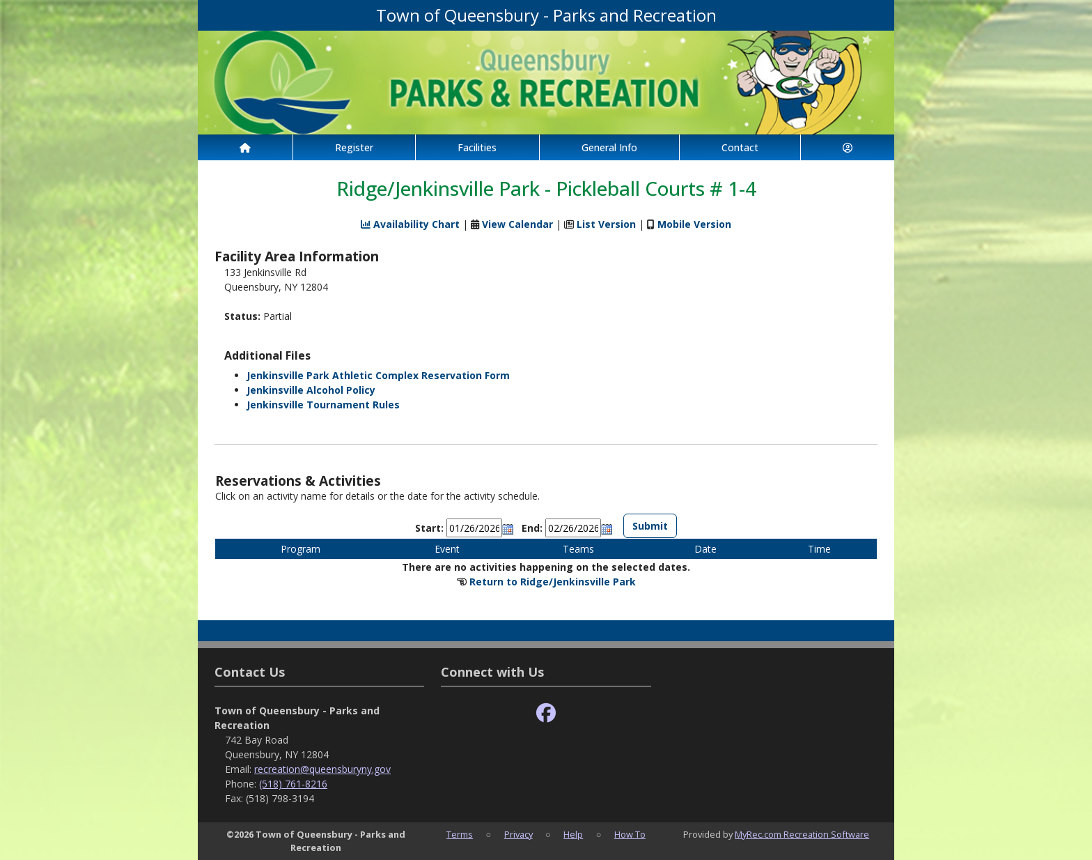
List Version (606, 224)
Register (354, 147)
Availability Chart (410, 224)
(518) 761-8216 (293, 783)
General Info (609, 147)
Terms (459, 834)
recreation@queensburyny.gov (322, 769)
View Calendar (517, 224)
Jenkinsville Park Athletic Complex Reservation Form (378, 375)
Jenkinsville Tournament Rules (323, 404)
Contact (740, 147)
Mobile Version (694, 224)
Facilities (477, 147)
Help (573, 834)
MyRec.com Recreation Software (802, 834)
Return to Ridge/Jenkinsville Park (552, 581)
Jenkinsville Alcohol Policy (311, 390)
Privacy (518, 834)
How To (630, 834)
